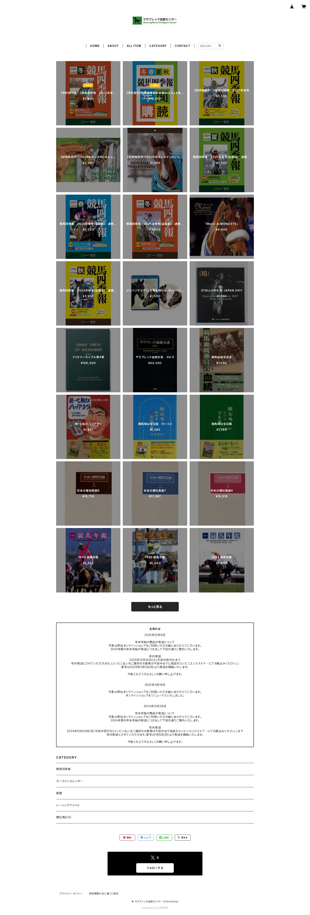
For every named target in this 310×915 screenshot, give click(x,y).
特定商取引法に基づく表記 (104, 893)
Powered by (155, 907)
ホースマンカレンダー (69, 781)
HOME (94, 45)
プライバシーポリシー (71, 893)
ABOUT (113, 45)
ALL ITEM (134, 45)
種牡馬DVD (63, 817)
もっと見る (155, 607)
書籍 (59, 793)
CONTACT (182, 45)
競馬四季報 (63, 769)
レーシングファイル (68, 805)
